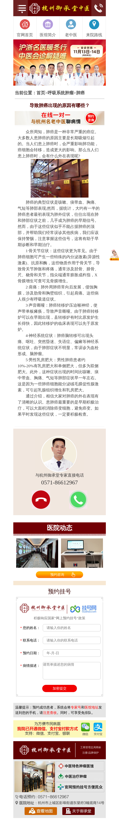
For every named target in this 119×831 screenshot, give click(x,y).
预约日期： (30, 653)
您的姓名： (30, 627)
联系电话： (30, 640)
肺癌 (80, 93)
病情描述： (30, 665)
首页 (40, 93)
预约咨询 (57, 575)
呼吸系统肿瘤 (61, 93)
